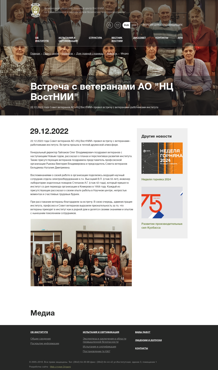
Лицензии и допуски (148, 340)
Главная (35, 53)
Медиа (124, 53)
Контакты (161, 37)
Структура (95, 37)
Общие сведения (40, 338)
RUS (126, 25)
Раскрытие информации (44, 343)
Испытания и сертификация (68, 39)
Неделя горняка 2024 (156, 179)
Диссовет (139, 37)
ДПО (180, 37)
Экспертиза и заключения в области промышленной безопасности (104, 340)
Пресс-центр (51, 53)
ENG (134, 25)
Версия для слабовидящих (163, 24)
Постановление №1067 (96, 351)
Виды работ (142, 332)
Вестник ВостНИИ (117, 39)
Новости (67, 53)
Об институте (42, 39)
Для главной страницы (90, 53)
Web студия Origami (60, 366)
